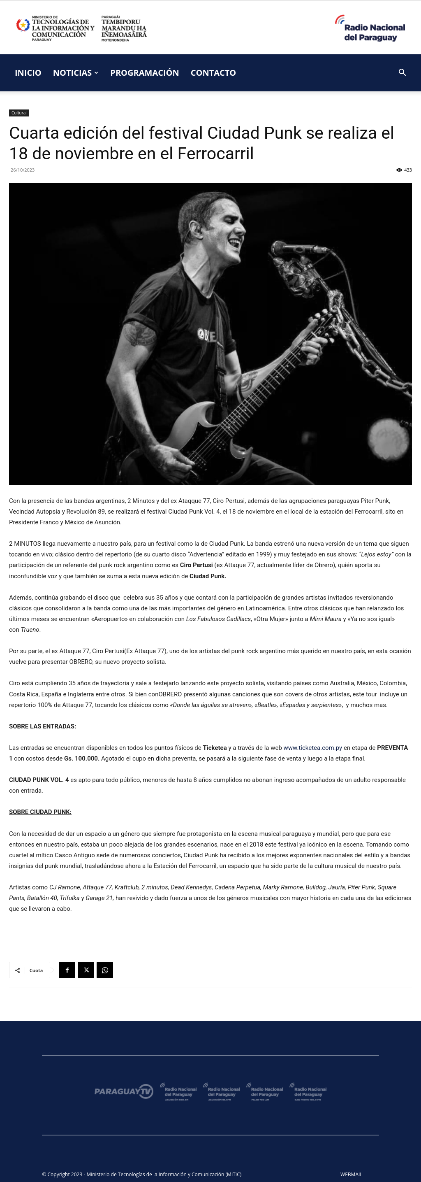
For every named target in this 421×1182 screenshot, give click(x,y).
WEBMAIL (351, 1174)
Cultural (19, 113)
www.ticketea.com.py (313, 748)
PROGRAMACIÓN (144, 72)
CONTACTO (213, 72)
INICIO (28, 72)
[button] (402, 73)
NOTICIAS (76, 72)
